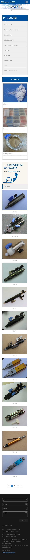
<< (8, 485)
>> (21, 485)
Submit (24, 520)
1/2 (17, 485)
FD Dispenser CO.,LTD (8, 2)
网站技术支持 (12, 552)
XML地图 (5, 552)
